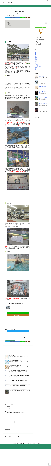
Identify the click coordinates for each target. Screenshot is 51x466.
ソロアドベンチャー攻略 (38, 66)
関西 (35, 52)
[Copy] (28, 17)
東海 (35, 54)
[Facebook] (12, 17)
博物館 (36, 61)
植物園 (36, 59)
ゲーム (35, 63)
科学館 (36, 60)
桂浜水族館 (7, 22)
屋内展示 (8, 24)
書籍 (35, 69)
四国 (13, 15)
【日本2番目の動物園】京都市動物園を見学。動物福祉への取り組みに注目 (18, 370)
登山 (35, 62)
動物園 (36, 57)
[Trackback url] (17, 439)
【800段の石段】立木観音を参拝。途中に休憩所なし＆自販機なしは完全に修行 (19, 390)
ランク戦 (37, 65)
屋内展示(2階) (9, 25)
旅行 (35, 51)
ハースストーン (37, 64)
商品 (35, 68)
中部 (35, 53)
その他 (35, 70)
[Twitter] (7, 17)
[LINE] (22, 17)
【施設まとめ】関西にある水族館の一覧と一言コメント (16, 360)
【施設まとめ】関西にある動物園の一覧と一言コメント (16, 365)
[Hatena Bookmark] (17, 17)
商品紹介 (36, 67)
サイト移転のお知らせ (12, 355)
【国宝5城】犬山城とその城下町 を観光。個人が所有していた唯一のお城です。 (19, 375)
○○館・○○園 (8, 8)
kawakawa (29, 337)
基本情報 (8, 23)
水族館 (11, 8)
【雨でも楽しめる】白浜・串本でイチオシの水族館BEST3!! (17, 385)
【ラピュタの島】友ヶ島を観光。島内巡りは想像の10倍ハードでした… (18, 380)
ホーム (4, 8)
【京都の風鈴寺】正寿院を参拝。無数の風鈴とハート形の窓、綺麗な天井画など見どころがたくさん (43, 98)
